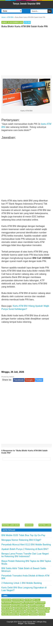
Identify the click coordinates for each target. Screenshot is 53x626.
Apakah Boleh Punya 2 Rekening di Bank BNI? (24, 549)
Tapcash (24, 614)
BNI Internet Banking (11, 602)
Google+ (29, 380)
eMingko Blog (41, 622)
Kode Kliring (7, 608)
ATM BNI (27, 22)
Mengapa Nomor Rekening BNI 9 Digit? (21, 540)
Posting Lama (45, 525)
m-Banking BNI (43, 608)
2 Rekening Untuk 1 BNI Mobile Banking (21, 583)
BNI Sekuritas (28, 602)
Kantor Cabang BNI (19, 605)
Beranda (29, 525)
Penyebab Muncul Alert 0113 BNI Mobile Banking (26, 544)
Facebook (19, 380)
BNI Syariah (40, 602)
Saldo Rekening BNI (10, 614)
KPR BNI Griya (20, 608)
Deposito (6, 605)
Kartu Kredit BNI (36, 605)
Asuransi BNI (18, 600)
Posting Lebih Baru (10, 525)
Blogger (20, 623)
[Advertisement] (26, 51)
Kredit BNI (31, 608)
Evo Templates (30, 623)
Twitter (39, 380)
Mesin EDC (6, 611)
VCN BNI (42, 614)
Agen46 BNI (6, 600)
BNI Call (36, 600)
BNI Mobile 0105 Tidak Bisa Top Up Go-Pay (23, 535)
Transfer (33, 614)
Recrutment (30, 611)
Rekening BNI (43, 611)
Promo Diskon (18, 611)
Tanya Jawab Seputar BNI (26, 3)
